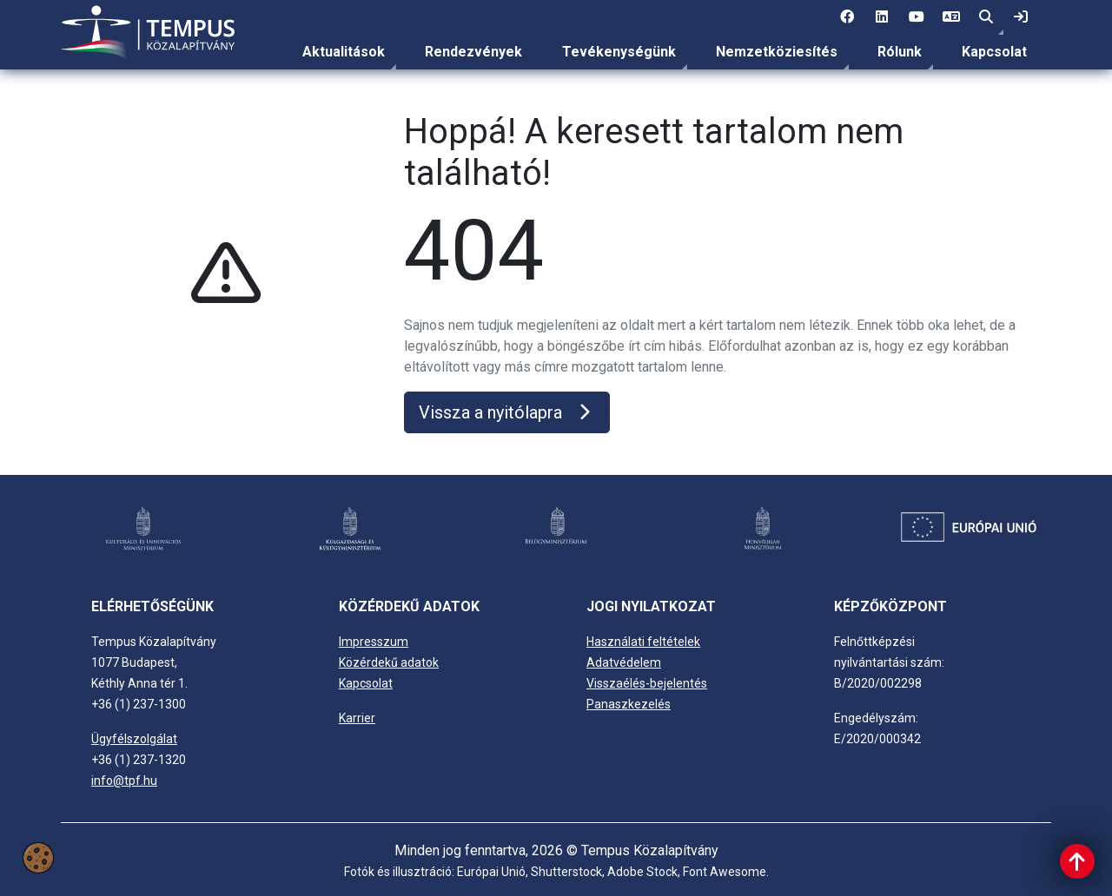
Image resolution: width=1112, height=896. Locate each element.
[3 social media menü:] (916, 17)
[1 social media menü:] (847, 17)
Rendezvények (473, 51)
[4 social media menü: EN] (951, 17)
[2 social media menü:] (881, 17)
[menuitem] (343, 52)
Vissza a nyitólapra (507, 412)
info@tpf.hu (124, 780)
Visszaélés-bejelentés (646, 683)
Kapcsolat (994, 51)
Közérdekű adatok (389, 662)
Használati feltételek (643, 642)
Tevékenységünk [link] (619, 51)
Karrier (357, 718)
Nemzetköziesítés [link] (776, 51)
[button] (986, 17)
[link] (1020, 17)
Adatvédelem (623, 662)
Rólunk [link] (899, 51)
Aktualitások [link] (343, 51)
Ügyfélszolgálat (134, 739)
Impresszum (373, 642)
